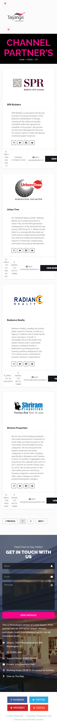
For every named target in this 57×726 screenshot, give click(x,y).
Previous (10, 521)
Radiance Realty (16, 320)
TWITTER (39, 700)
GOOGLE (39, 708)
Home (21, 60)
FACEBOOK (17, 700)
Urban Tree (13, 209)
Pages (30, 60)
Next (41, 521)
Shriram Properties (17, 428)
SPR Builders (14, 104)
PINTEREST (17, 708)
